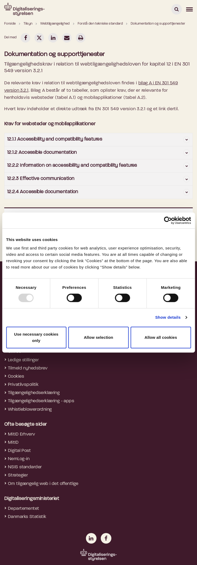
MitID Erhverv (21, 434)
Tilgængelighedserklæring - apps (41, 401)
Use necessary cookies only (36, 337)
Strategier (18, 475)
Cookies (16, 376)
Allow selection (98, 337)
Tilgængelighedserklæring (34, 393)
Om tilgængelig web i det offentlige (43, 483)
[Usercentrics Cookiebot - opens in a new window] (168, 220)
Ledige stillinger (23, 360)
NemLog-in (19, 459)
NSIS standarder (25, 467)
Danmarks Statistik (27, 517)
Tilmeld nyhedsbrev (28, 368)
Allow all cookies (161, 337)
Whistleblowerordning (30, 409)
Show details (168, 317)
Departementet (23, 508)
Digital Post (19, 450)
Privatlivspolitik (23, 384)
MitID (13, 442)
